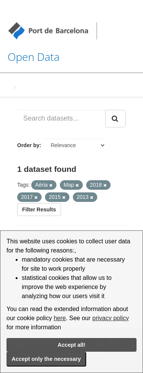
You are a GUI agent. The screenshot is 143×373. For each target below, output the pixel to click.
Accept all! (71, 345)
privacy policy (110, 318)
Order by (28, 145)
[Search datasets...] (61, 118)
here (60, 318)
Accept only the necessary (46, 359)
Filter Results (39, 209)
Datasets (29, 87)
